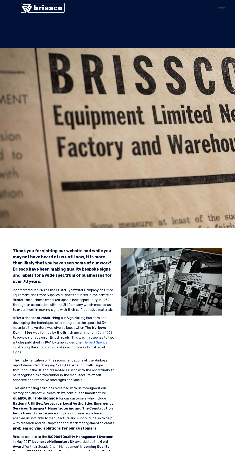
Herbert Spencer (96, 342)
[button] (220, 9)
